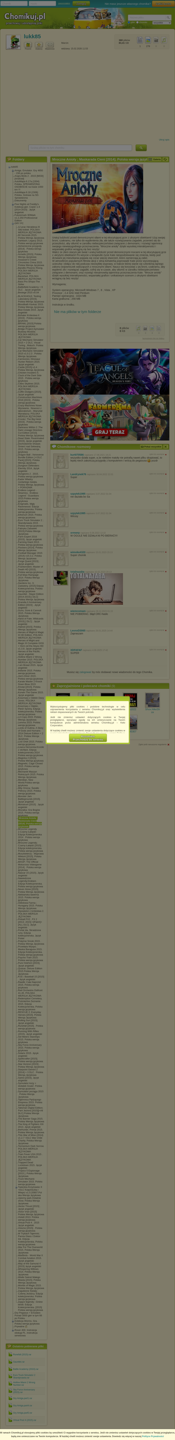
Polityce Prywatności (153, 1436)
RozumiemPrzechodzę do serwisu (88, 738)
